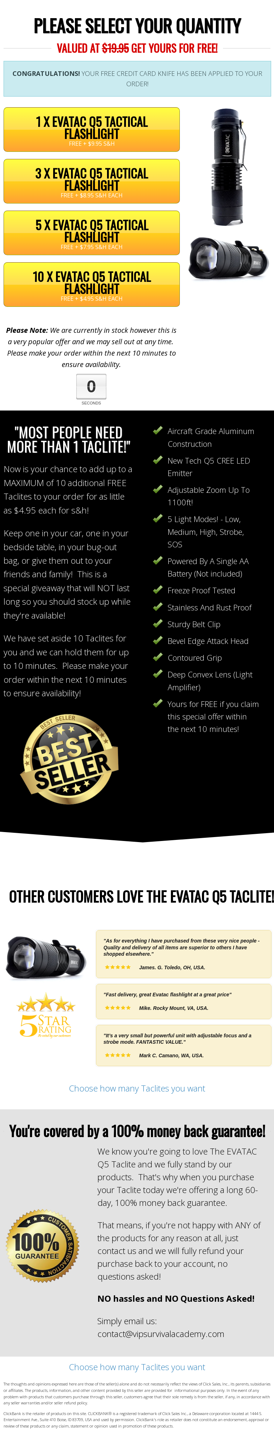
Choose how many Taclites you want (137, 1088)
